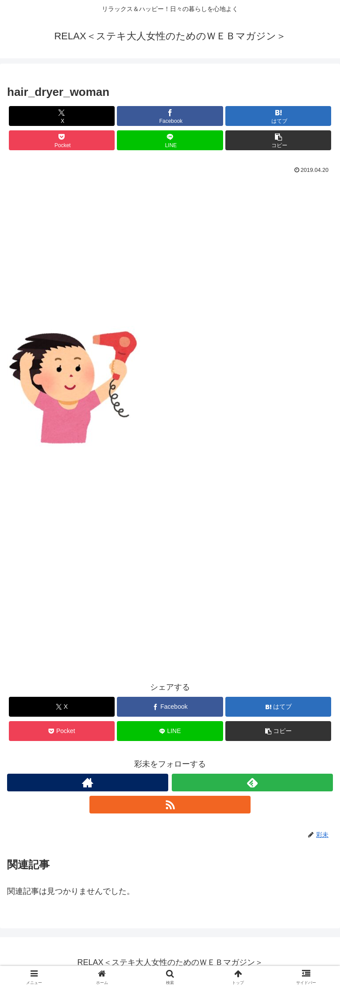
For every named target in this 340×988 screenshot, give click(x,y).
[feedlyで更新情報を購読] (252, 782)
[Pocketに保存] (62, 140)
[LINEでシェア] (170, 140)
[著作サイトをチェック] (87, 782)
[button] (278, 140)
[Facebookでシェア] (170, 116)
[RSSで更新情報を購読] (170, 804)
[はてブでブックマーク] (278, 116)
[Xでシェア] (62, 116)
